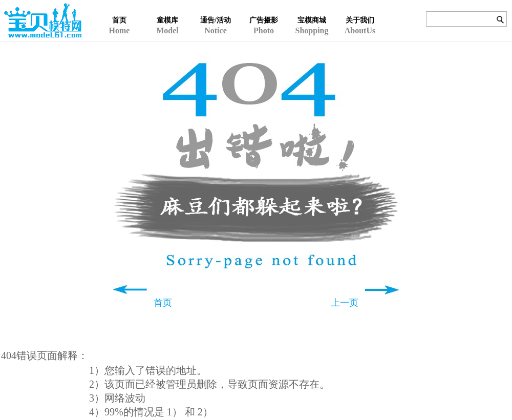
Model (167, 10)
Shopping (312, 10)
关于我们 (360, 20)
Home (119, 10)
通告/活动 (215, 20)
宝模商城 (311, 20)
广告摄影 (263, 20)
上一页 (344, 303)
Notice (215, 10)
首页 (119, 20)
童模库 (167, 20)
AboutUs (360, 10)
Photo (264, 10)
